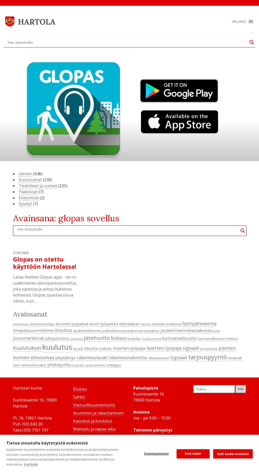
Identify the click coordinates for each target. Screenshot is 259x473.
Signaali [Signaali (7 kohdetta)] (178, 357)
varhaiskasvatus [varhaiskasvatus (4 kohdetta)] (33, 365)
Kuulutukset (30, 179)
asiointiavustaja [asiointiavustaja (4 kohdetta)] (42, 324)
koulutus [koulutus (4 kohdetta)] (134, 338)
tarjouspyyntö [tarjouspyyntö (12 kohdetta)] (207, 357)
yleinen (25, 173)
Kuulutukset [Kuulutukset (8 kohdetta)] (27, 347)
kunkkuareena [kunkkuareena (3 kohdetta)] (151, 338)
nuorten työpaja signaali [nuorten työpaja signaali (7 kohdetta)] (172, 348)
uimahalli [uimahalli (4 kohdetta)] (235, 358)
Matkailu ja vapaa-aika (94, 429)
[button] (239, 21)
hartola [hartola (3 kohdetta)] (146, 324)
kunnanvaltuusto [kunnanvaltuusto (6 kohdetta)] (179, 338)
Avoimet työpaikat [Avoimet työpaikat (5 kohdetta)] (71, 323)
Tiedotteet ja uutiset (38, 185)
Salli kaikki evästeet (233, 454)
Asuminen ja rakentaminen (98, 413)
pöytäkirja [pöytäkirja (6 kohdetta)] (65, 357)
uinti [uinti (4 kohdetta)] (16, 365)
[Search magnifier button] (251, 42)
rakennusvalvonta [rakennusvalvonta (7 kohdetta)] (127, 357)
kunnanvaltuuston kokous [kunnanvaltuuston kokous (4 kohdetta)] (218, 338)
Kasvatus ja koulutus (92, 421)
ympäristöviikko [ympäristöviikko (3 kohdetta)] (96, 365)
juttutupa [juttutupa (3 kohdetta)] (76, 338)
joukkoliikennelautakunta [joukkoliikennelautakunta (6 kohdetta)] (186, 330)
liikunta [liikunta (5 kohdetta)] (91, 348)
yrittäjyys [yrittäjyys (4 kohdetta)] (114, 365)
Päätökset (28, 191)
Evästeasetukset (156, 454)
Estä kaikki (193, 454)
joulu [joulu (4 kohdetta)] (216, 330)
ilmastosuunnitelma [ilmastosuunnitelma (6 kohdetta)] (33, 330)
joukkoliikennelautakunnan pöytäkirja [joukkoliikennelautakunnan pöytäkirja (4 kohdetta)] (130, 330)
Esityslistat (29, 197)
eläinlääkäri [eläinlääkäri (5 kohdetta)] (129, 323)
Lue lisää (31, 464)
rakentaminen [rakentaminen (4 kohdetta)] (158, 358)
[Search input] (127, 42)
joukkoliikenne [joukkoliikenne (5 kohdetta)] (86, 330)
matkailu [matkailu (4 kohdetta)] (105, 348)
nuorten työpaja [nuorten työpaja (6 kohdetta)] (129, 348)
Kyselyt (25, 203)
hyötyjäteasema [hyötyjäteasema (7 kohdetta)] (199, 323)
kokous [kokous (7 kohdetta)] (118, 338)
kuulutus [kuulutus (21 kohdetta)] (57, 347)
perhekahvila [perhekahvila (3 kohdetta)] (208, 348)
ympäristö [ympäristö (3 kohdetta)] (77, 365)
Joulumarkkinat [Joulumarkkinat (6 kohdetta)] (28, 338)
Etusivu (80, 389)
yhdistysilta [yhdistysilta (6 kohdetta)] (58, 365)
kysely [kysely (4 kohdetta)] (78, 348)
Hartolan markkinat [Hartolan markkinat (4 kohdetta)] (166, 324)
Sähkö (79, 397)
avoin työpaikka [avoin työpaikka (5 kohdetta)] (103, 323)
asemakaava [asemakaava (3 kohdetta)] (21, 324)
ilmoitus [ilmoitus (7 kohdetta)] (63, 330)
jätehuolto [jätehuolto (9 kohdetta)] (97, 337)
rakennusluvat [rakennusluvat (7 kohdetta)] (91, 357)
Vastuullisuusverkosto (94, 405)
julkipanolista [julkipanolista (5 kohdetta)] (57, 338)
